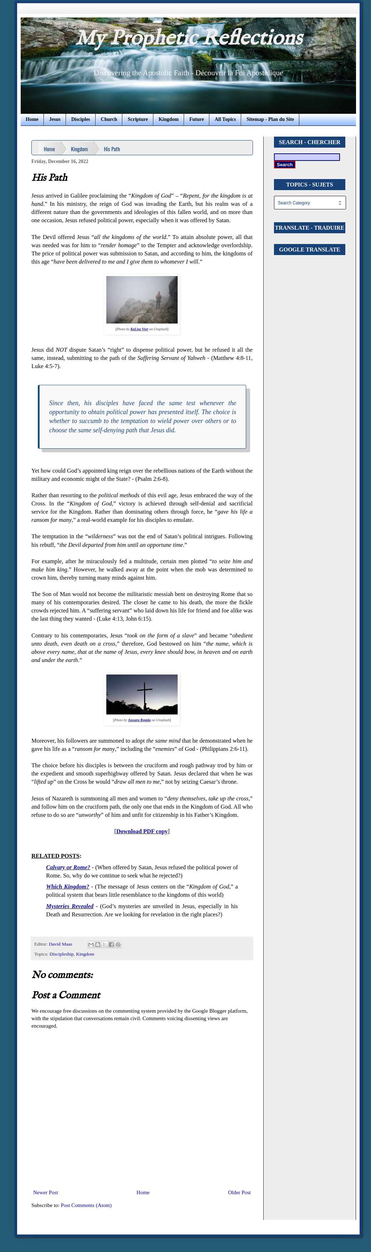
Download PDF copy (142, 831)
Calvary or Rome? (68, 867)
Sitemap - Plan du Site (270, 119)
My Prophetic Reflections (188, 38)
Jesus (55, 119)
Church (109, 119)
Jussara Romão (139, 720)
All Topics (225, 119)
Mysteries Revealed (69, 906)
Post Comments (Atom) (86, 1205)
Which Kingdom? (67, 886)
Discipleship (62, 954)
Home (32, 119)
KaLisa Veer (139, 329)
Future (196, 119)
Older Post (239, 1192)
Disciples (80, 119)
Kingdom (169, 119)
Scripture (138, 119)
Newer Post (45, 1192)
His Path (112, 149)
